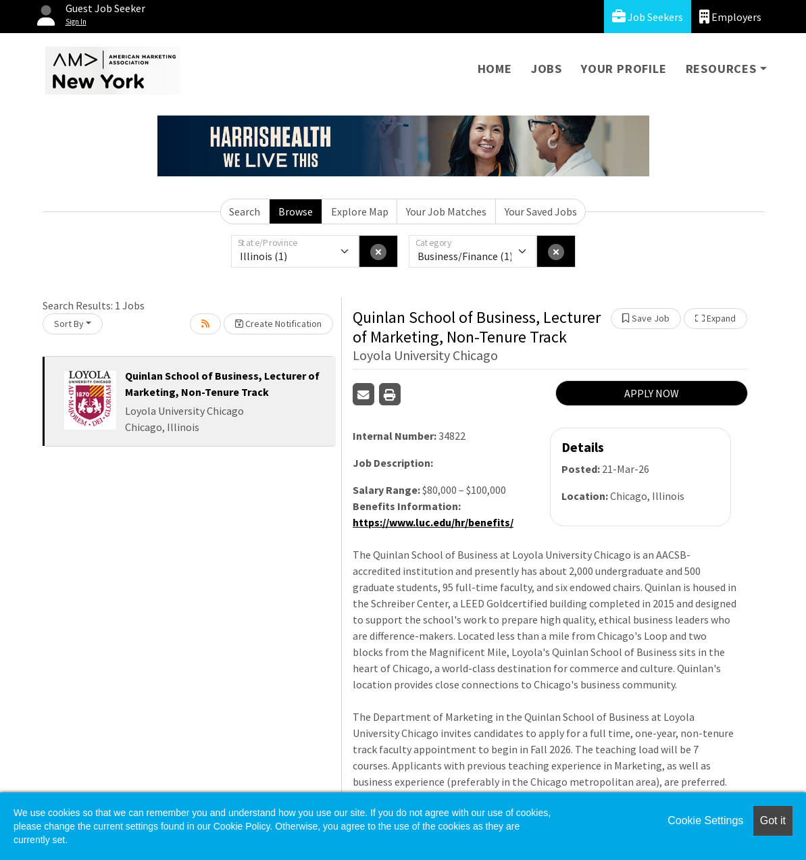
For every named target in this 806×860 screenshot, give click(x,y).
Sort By (69, 324)
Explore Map (359, 211)
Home (495, 68)
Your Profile (624, 68)
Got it (773, 820)
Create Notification (278, 324)
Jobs (546, 68)
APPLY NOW (651, 393)
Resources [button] (721, 68)
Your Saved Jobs (541, 211)
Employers (730, 16)
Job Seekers (647, 16)
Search (244, 211)
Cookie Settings (705, 820)
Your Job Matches (446, 211)
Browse (295, 211)
